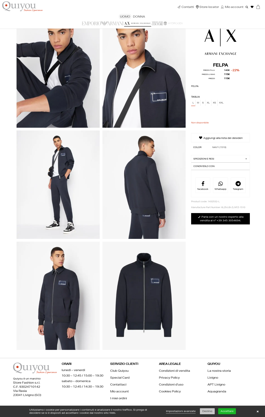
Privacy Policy (169, 377)
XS (214, 102)
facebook (202, 186)
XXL (221, 102)
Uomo (125, 16)
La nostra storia (219, 370)
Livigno (212, 377)
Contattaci (118, 384)
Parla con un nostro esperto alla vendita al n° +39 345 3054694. (221, 218)
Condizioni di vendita (174, 370)
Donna (139, 16)
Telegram (238, 186)
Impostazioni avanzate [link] (181, 411)
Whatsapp (220, 186)
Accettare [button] (227, 411)
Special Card (120, 377)
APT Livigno (216, 384)
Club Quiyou (119, 370)
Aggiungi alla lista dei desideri (220, 138)
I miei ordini (118, 398)
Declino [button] (207, 411)
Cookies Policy (170, 391)
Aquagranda (216, 391)
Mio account (119, 391)
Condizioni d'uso (171, 384)
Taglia (195, 96)
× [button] (257, 411)
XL (208, 102)
